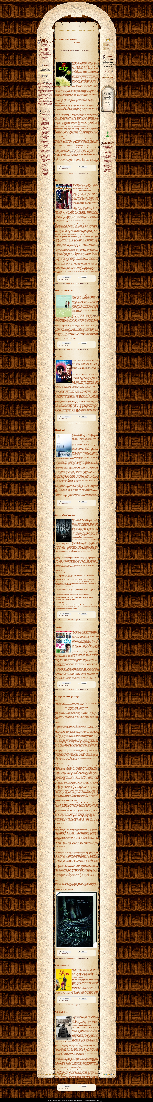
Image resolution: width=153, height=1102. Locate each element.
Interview (45, 126)
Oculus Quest (45, 143)
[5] (73, 50)
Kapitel (45, 137)
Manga (45, 140)
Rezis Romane (45, 52)
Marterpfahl (108, 169)
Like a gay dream (107, 165)
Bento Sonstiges (45, 124)
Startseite (61, 30)
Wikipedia (87, 367)
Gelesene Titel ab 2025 (45, 50)
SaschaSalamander (60, 173)
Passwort (45, 145)
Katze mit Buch (108, 161)
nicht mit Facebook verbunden (60, 166)
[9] (80, 50)
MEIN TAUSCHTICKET (108, 146)
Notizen (45, 142)
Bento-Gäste (45, 121)
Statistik (45, 160)
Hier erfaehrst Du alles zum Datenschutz (86, 1100)
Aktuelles (45, 115)
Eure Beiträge (45, 132)
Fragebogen (45, 135)
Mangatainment (45, 141)
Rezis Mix (45, 53)
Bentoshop (108, 151)
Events (45, 133)
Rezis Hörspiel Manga (45, 54)
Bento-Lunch (108, 150)
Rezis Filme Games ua (45, 56)
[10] (82, 50)
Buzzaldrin (108, 152)
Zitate (45, 175)
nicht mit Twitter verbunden (79, 166)
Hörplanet (107, 157)
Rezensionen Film (45, 152)
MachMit (45, 138)
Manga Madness (108, 166)
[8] (78, 50)
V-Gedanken (45, 166)
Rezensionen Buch (45, 150)
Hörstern (108, 159)
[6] (75, 50)
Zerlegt (45, 174)
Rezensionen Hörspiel (45, 155)
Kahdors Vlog (45, 136)
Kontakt (74, 30)
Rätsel (45, 149)
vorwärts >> (87, 50)
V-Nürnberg (45, 168)
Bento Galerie (45, 122)
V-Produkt (45, 169)
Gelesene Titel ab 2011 (45, 47)
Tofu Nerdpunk (108, 171)
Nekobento (108, 170)
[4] (72, 50)
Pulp (45, 147)
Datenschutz (90, 30)
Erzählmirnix (108, 153)
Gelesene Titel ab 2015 (45, 48)
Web (45, 165)
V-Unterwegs (45, 172)
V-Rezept (45, 170)
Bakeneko (108, 147)
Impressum (82, 30)
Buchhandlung (45, 129)
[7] (77, 50)
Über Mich (45, 44)
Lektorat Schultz (108, 162)
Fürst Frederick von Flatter (108, 156)
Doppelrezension (45, 131)
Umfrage (45, 163)
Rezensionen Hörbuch (45, 154)
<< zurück (63, 50)
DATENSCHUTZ (108, 71)
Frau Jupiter (108, 155)
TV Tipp (45, 161)
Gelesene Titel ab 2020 (45, 49)
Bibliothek (45, 127)
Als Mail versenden (63, 168)
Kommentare (82, 173)
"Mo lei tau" (72, 151)
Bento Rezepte (45, 123)
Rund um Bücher (45, 156)
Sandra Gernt (76, 1017)
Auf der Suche (45, 117)
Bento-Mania (108, 148)
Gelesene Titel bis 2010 (45, 45)
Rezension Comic (45, 151)
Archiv (68, 30)
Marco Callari (108, 167)
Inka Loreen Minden (108, 160)
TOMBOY (94, 315)
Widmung (45, 173)
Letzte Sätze (108, 164)
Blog (45, 128)
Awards (45, 119)
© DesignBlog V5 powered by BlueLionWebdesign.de (51, 1074)
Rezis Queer (45, 57)
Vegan (45, 58)
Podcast (45, 146)
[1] (67, 50)
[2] (68, 50)
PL (87, 173)
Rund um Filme (45, 158)
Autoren (45, 118)
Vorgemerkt (45, 164)
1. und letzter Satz (45, 114)
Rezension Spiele (45, 159)
